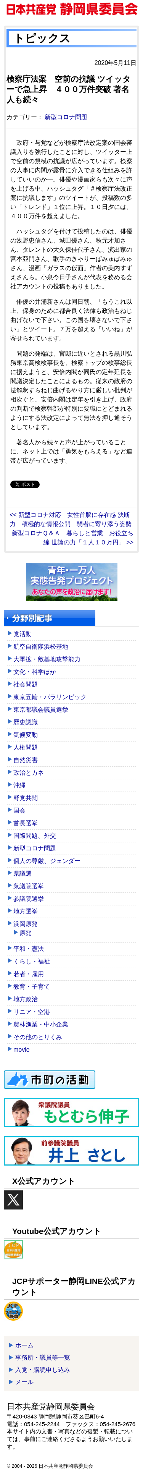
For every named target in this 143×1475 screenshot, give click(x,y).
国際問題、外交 (34, 835)
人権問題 (25, 747)
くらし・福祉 (31, 961)
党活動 (22, 634)
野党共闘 (25, 798)
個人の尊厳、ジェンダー (46, 861)
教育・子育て (31, 986)
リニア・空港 (31, 1012)
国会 (19, 810)
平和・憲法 (28, 949)
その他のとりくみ (37, 1037)
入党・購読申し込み (42, 1370)
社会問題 (25, 684)
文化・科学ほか (34, 672)
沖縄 (19, 785)
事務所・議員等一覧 (42, 1357)
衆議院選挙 (28, 886)
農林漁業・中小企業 (40, 1024)
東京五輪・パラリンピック (50, 697)
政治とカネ (28, 772)
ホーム (24, 1345)
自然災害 (25, 760)
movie (21, 1049)
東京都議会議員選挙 (40, 709)
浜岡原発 (25, 924)
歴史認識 (25, 722)
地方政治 (25, 999)
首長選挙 (25, 823)
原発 (25, 933)
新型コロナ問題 (66, 117)
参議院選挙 (28, 898)
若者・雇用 (28, 974)
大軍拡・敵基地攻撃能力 (46, 659)
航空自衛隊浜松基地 (40, 646)
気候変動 (25, 735)
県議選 (22, 873)
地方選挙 (25, 911)
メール (24, 1382)
